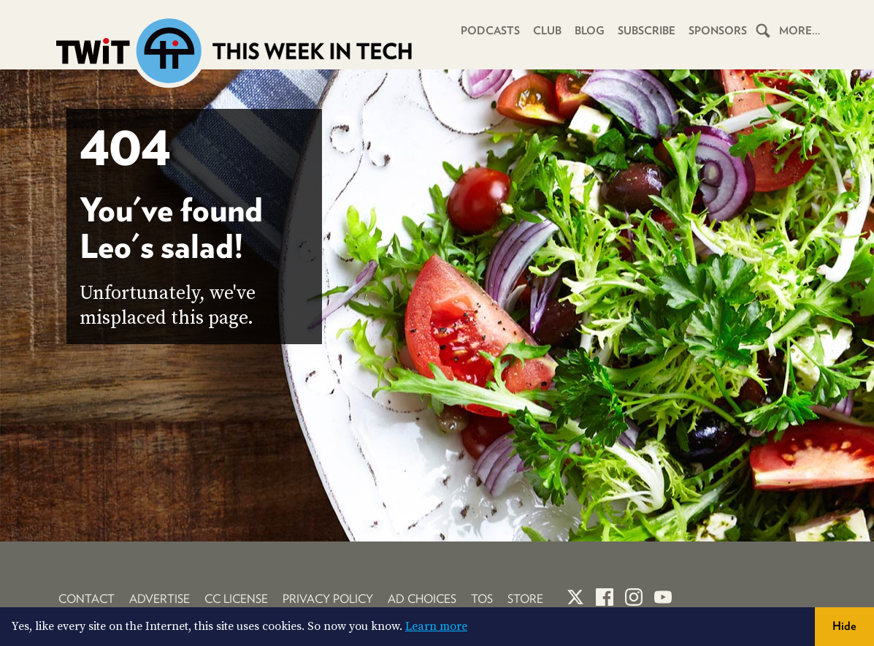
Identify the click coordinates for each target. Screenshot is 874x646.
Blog (590, 30)
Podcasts (490, 30)
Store (525, 599)
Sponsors (718, 30)
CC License (236, 599)
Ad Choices (422, 599)
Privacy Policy (328, 599)
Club (547, 30)
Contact (86, 599)
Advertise (159, 599)
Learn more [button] (436, 626)
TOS (482, 599)
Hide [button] (844, 626)
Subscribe (646, 30)
